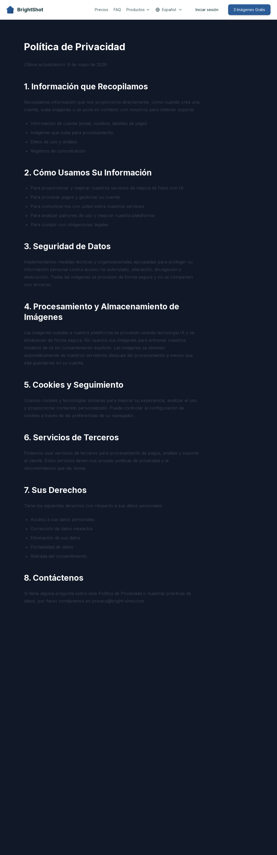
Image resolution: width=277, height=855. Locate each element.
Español (169, 9)
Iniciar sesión (206, 9)
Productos (138, 9)
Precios (101, 9)
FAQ (117, 9)
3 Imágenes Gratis (249, 9)
